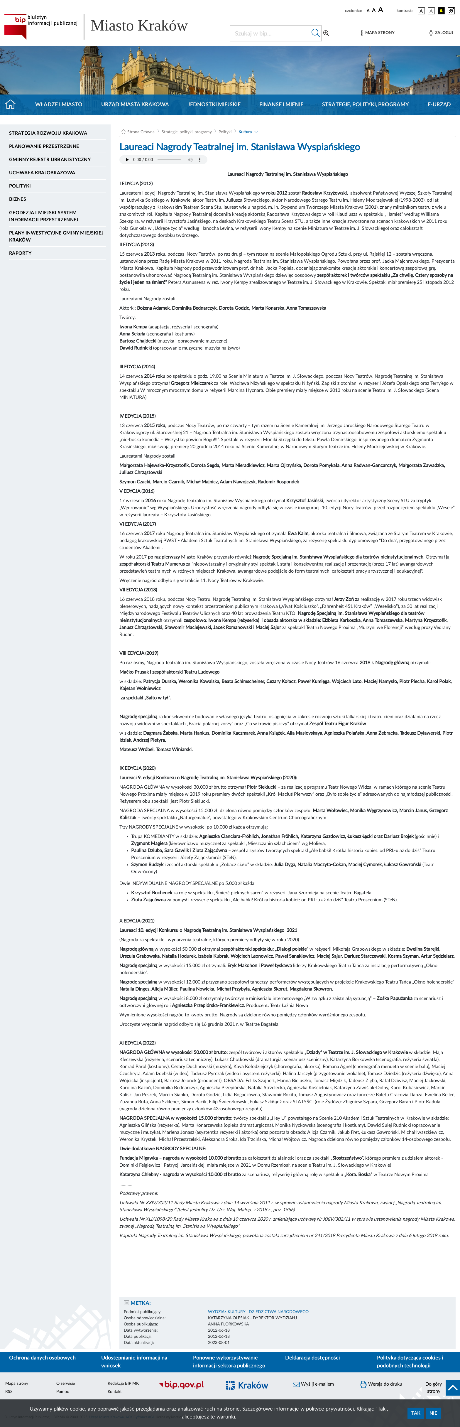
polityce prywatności (330, 1409)
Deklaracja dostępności (312, 1358)
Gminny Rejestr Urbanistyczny (50, 159)
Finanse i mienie (281, 104)
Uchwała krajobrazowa (42, 173)
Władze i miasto (58, 104)
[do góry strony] (441, 1388)
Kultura (245, 132)
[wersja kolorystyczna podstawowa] (421, 10)
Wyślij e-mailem (313, 1384)
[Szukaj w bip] (316, 33)
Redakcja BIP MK (123, 1384)
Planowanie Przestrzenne (44, 146)
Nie (433, 1413)
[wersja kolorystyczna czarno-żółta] (441, 10)
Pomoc (62, 1392)
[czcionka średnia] (373, 11)
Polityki (20, 186)
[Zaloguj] (441, 33)
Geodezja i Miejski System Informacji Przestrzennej (44, 216)
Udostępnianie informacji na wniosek (134, 1362)
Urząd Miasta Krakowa (135, 104)
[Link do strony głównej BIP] (104, 27)
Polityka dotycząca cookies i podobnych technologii (410, 1362)
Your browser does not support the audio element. (163, 159)
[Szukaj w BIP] (270, 33)
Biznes (17, 199)
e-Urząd (439, 104)
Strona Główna (141, 132)
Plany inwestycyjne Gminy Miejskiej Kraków (56, 236)
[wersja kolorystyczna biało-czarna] (431, 10)
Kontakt (115, 1392)
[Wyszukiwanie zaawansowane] (326, 33)
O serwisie (65, 1384)
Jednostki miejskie (214, 104)
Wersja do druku (381, 1384)
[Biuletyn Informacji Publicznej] (187, 1388)
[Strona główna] (12, 105)
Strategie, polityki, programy (365, 104)
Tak (415, 1413)
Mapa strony (16, 1384)
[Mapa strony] (378, 33)
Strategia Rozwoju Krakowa (48, 133)
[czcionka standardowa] (368, 10)
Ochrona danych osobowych (42, 1358)
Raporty (20, 253)
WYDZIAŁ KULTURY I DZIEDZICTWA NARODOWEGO (258, 1312)
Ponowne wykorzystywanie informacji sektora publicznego (229, 1362)
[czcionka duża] (386, 10)
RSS (9, 1392)
